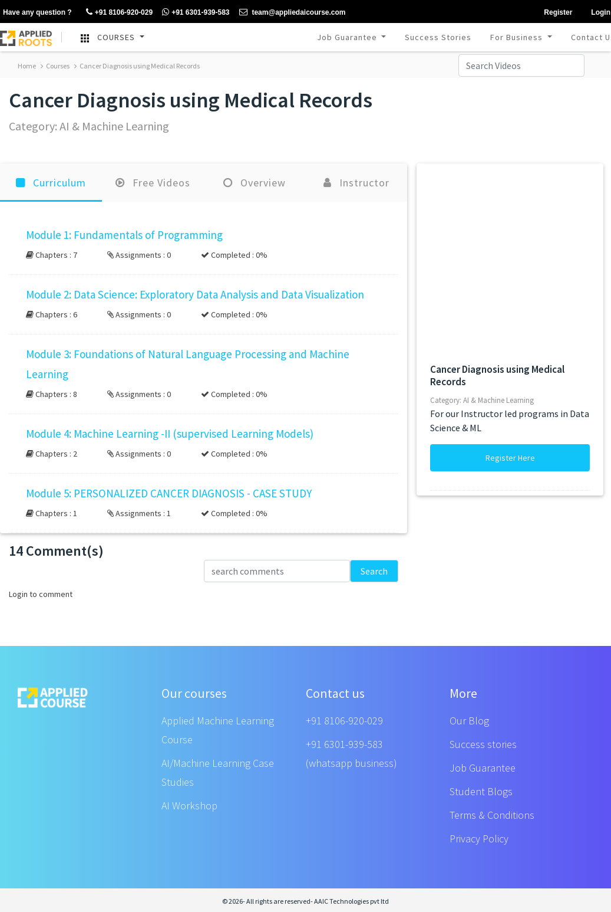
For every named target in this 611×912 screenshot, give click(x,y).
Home (27, 65)
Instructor (356, 182)
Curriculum (51, 182)
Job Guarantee (348, 37)
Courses (55, 65)
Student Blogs (481, 791)
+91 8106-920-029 (344, 720)
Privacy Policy (479, 838)
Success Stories (438, 37)
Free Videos (152, 182)
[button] (203, 245)
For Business (517, 37)
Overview (254, 182)
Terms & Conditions (492, 815)
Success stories (483, 744)
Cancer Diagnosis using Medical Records (137, 65)
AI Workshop (189, 805)
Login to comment (40, 594)
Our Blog (469, 720)
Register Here (510, 457)
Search (374, 571)
